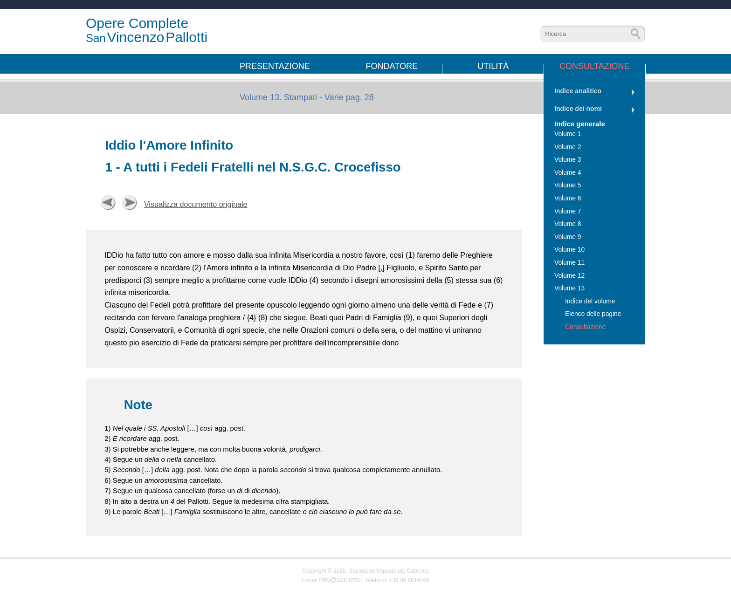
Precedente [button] (108, 202)
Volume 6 (567, 198)
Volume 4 (567, 172)
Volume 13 (569, 288)
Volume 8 (567, 223)
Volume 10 (569, 249)
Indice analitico (577, 91)
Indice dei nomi (578, 108)
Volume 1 (567, 133)
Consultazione (594, 66)
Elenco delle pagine (593, 313)
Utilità (493, 66)
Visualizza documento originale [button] (196, 204)
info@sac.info (339, 579)
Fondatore (392, 66)
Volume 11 (569, 262)
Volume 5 (567, 185)
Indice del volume (590, 301)
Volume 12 (569, 275)
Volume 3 (567, 159)
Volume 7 (567, 211)
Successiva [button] (129, 202)
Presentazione (275, 66)
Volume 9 (567, 236)
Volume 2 (567, 147)
